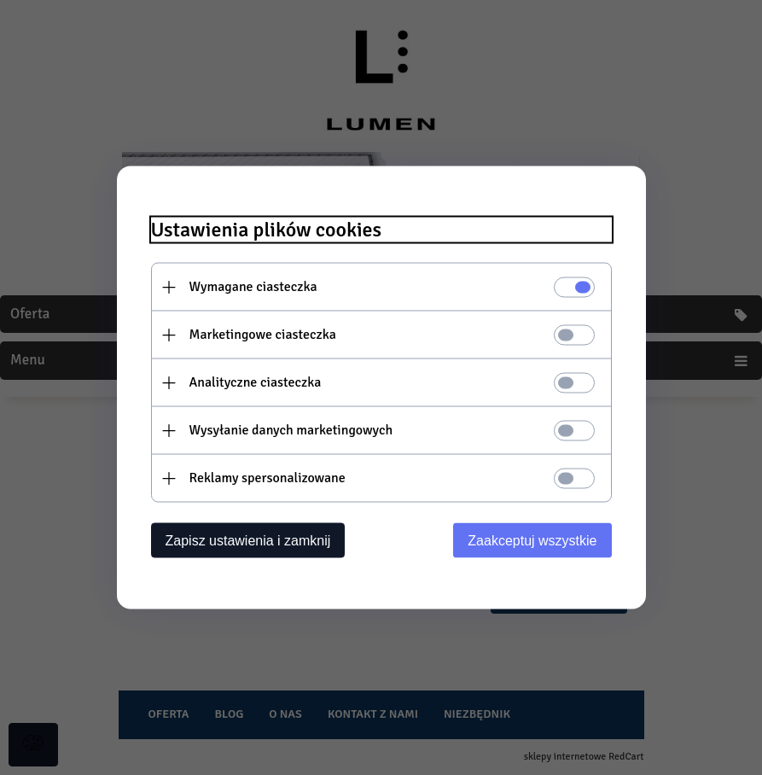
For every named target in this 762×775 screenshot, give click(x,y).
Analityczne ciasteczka (255, 382)
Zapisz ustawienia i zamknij (248, 540)
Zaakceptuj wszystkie (532, 540)
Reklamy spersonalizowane (267, 478)
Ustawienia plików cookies (266, 230)
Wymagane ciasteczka (253, 286)
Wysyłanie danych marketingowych (291, 430)
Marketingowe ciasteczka (262, 334)
